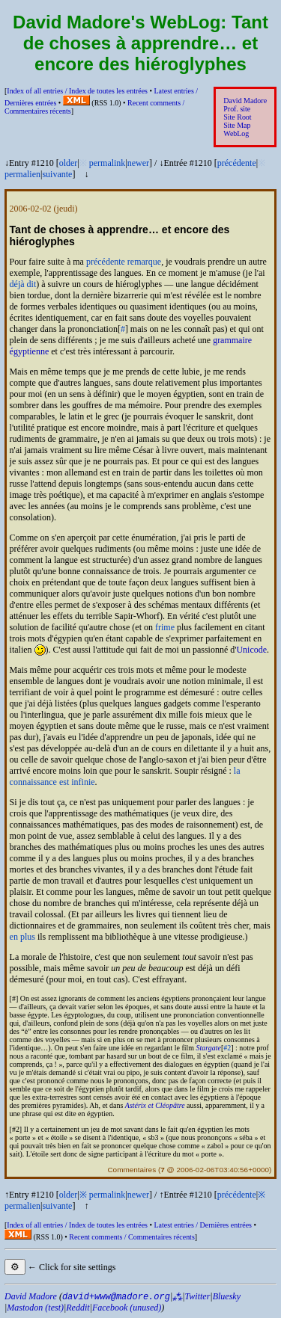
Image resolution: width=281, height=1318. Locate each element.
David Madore (245, 100)
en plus (22, 936)
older (68, 163)
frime (165, 627)
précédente (236, 163)
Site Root (237, 117)
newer (138, 163)
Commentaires (131, 1169)
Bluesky (227, 1296)
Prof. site (236, 109)
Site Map (236, 125)
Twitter (198, 1296)
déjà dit (23, 284)
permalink (107, 163)
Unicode (251, 649)
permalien (22, 174)
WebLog (236, 133)
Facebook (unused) (126, 1307)
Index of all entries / (77, 91)
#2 (227, 1048)
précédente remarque (123, 261)
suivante (57, 174)
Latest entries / (202, 1225)
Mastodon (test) (35, 1307)
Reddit (77, 1307)
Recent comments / (132, 1237)
